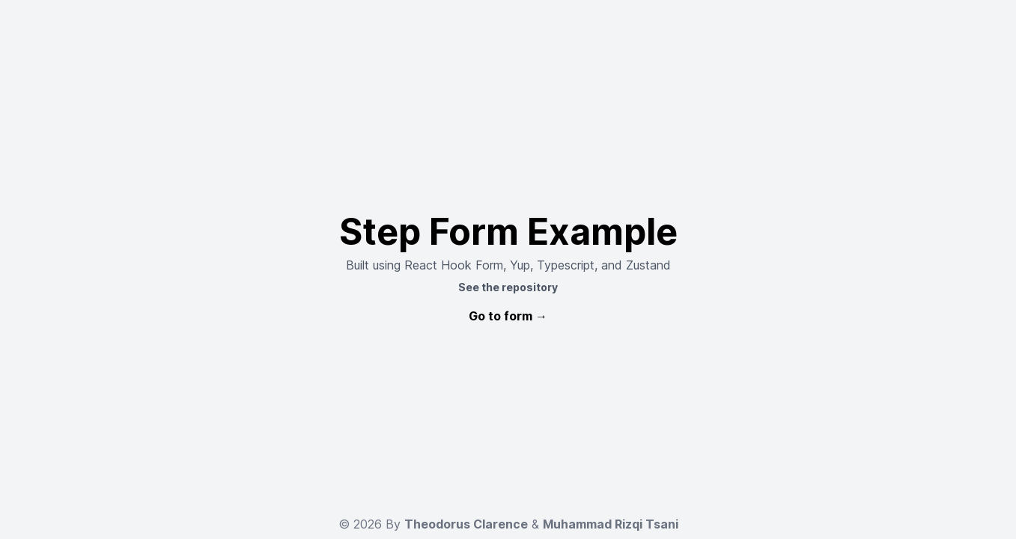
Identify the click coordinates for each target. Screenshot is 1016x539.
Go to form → (508, 315)
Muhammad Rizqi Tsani (610, 524)
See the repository (508, 287)
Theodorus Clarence (466, 524)
